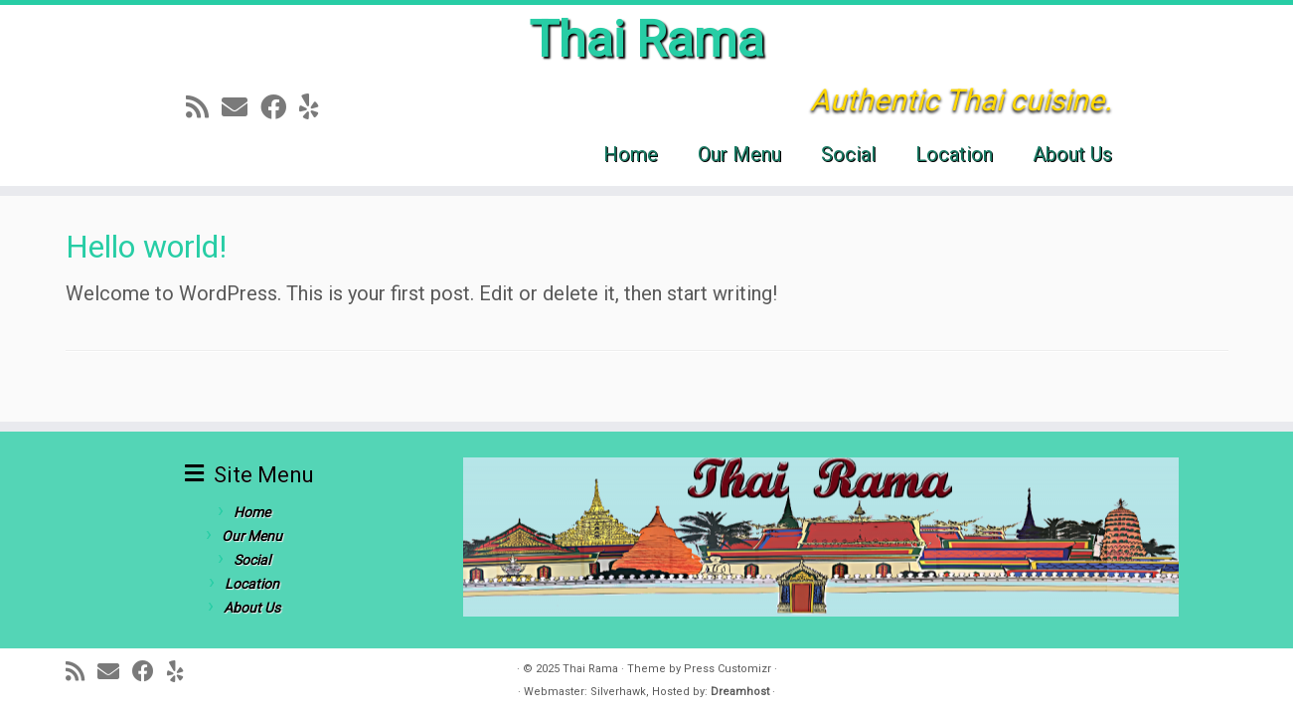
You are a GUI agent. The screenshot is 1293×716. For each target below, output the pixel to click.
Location (954, 154)
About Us (1072, 154)
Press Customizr (727, 668)
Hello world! (146, 247)
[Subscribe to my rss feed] (204, 107)
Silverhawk (618, 691)
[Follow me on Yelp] (315, 107)
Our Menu (739, 154)
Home (630, 154)
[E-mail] (241, 107)
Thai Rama (646, 40)
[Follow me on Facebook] (279, 107)
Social (848, 154)
